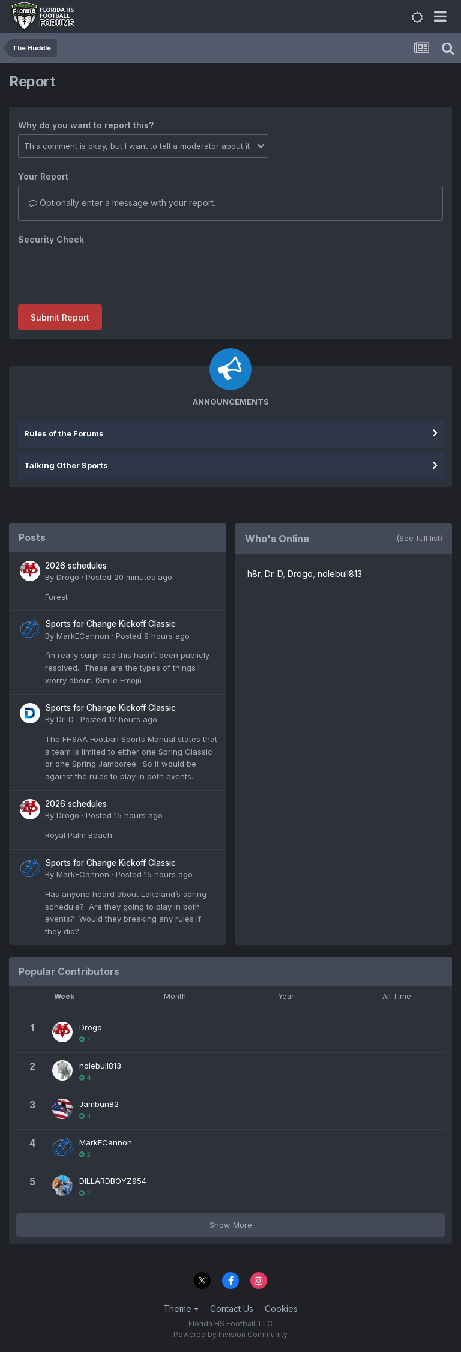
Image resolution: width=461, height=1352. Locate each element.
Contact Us (231, 1308)
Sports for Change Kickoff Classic (110, 624)
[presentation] (109, 272)
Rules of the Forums (64, 433)
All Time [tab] (396, 996)
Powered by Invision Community (230, 1334)
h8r (253, 574)
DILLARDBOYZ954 (112, 1181)
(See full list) (419, 538)
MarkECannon (82, 636)
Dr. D (65, 719)
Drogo (67, 577)
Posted (129, 577)
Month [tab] (175, 996)
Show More (230, 1225)
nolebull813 (340, 574)
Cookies (281, 1308)
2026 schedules (76, 565)
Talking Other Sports (66, 465)
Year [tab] (286, 996)
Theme (181, 1308)
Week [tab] (64, 996)
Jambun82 (99, 1104)
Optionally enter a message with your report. (122, 203)
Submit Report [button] (60, 317)
